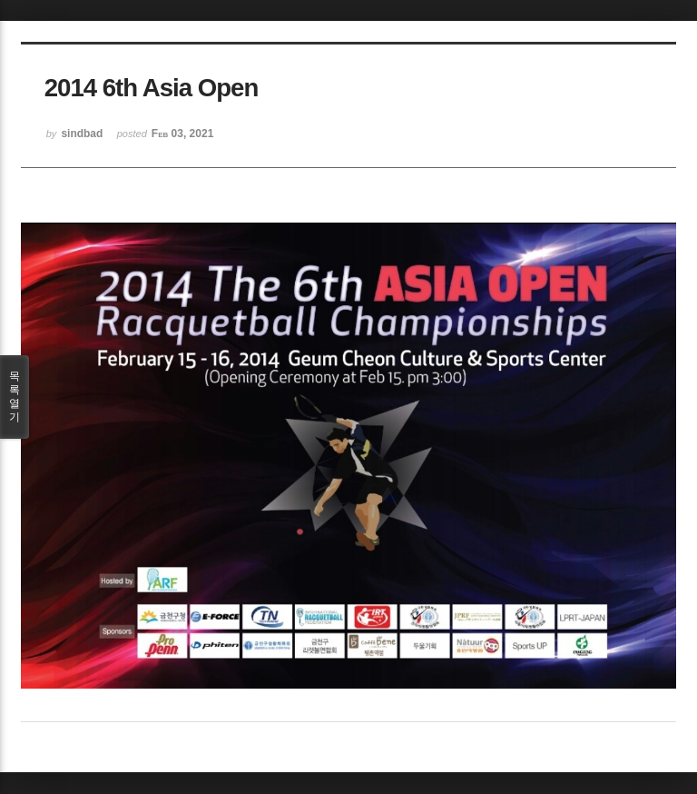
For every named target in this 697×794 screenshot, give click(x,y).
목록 (14, 397)
